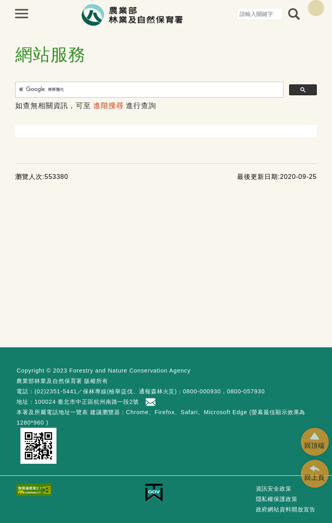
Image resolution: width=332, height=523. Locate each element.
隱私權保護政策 (277, 499)
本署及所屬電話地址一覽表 (52, 412)
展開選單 (21, 13)
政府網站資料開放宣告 (286, 509)
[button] (315, 442)
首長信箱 (151, 402)
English (316, 8)
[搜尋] (148, 89)
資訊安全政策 (274, 488)
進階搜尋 (108, 106)
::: (234, 13)
